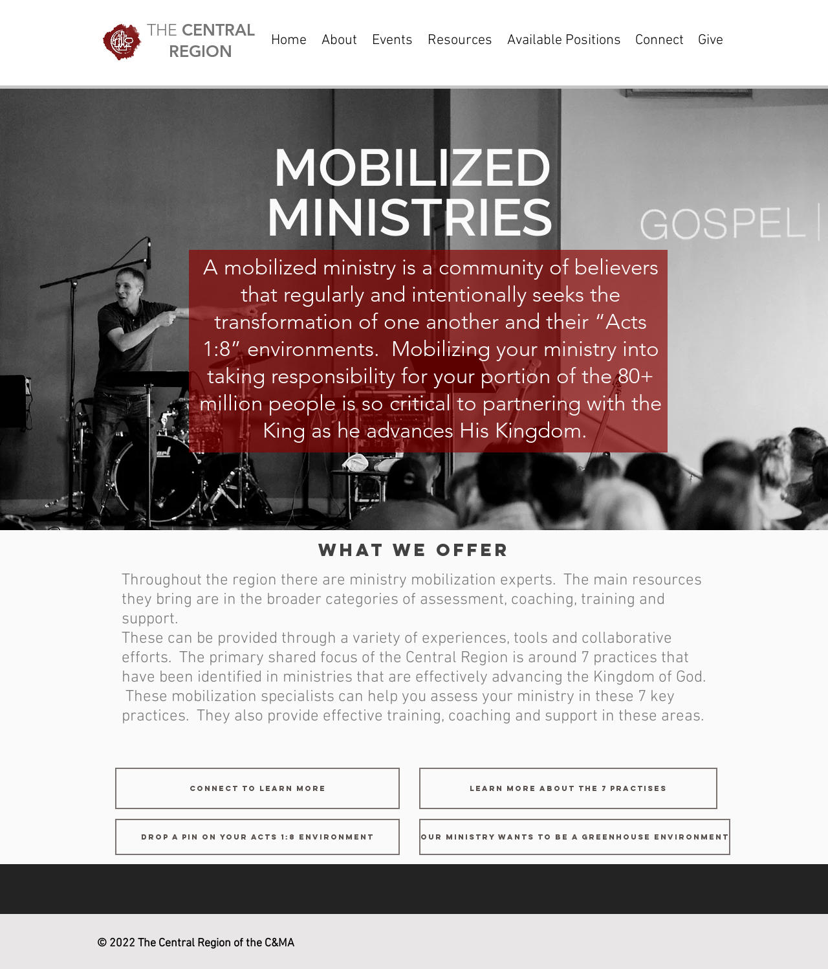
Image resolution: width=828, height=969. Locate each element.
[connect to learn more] (257, 788)
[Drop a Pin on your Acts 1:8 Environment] (257, 837)
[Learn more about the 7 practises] (568, 788)
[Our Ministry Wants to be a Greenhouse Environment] (574, 837)
